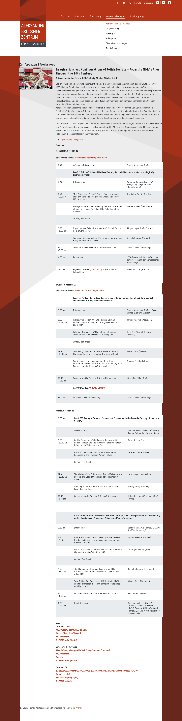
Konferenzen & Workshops (118, 23)
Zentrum (65, 16)
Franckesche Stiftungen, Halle (89, 290)
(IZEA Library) (96, 269)
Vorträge (110, 33)
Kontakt (137, 2)
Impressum (148, 2)
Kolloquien (111, 38)
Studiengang (137, 16)
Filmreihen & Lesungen (116, 43)
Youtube (164, 3)
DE (118, 2)
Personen (79, 16)
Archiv (79, 707)
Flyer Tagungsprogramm (71, 139)
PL (130, 2)
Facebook (170, 3)
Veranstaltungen (115, 16)
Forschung (95, 16)
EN (124, 2)
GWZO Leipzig (98, 387)
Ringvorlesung (112, 28)
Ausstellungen (112, 48)
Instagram (158, 3)
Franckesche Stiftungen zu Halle (90, 157)
